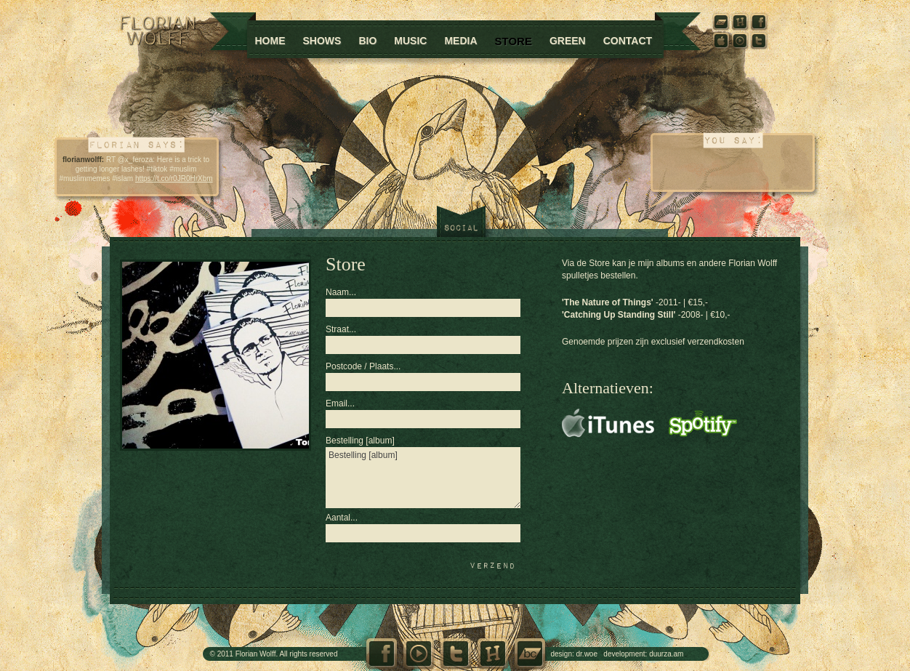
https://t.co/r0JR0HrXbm (174, 178)
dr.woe (586, 654)
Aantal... (342, 518)
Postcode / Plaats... (363, 366)
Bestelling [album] (360, 440)
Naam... (341, 292)
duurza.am (666, 654)
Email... (340, 403)
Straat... (341, 329)
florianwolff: (83, 160)
